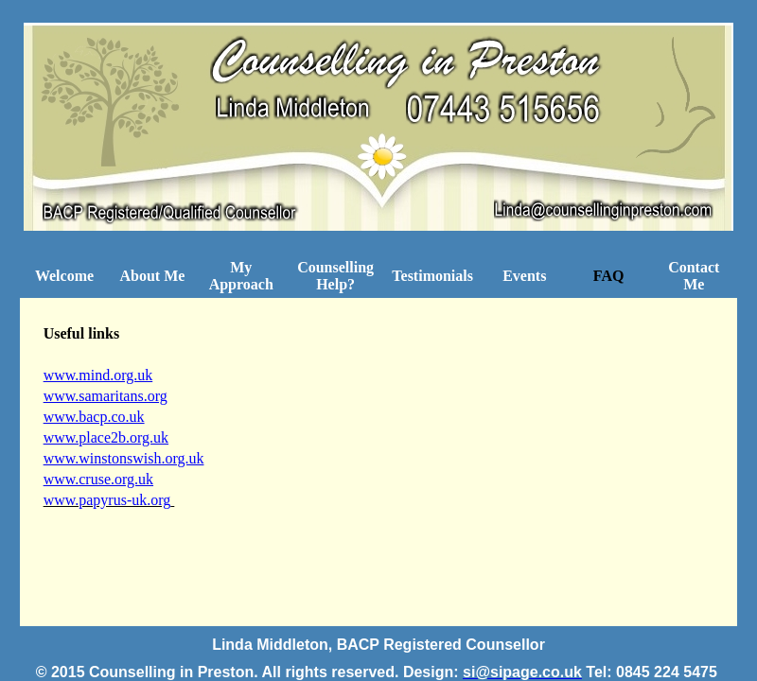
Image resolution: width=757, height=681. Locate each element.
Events (524, 276)
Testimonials (432, 276)
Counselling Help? (335, 275)
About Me (152, 276)
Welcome (64, 276)
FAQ (609, 276)
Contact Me (693, 275)
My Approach (241, 275)
